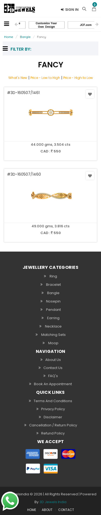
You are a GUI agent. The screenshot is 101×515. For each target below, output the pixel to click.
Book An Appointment (50, 384)
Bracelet (50, 284)
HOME (31, 510)
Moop (50, 343)
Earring (50, 318)
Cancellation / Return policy (50, 425)
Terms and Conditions (50, 401)
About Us (50, 359)
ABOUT (47, 510)
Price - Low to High (45, 77)
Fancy (41, 37)
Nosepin (50, 301)
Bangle (25, 37)
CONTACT (66, 510)
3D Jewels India (53, 501)
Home (8, 37)
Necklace (50, 326)
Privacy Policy (50, 409)
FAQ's (50, 376)
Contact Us (50, 367)
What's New (17, 77)
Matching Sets (51, 334)
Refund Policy (50, 433)
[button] (94, 8)
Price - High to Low (78, 77)
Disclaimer (50, 417)
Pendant (50, 309)
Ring (50, 276)
